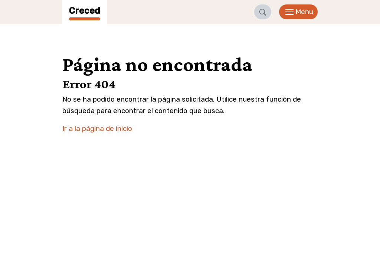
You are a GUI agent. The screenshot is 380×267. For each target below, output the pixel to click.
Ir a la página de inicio (97, 128)
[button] (262, 11)
